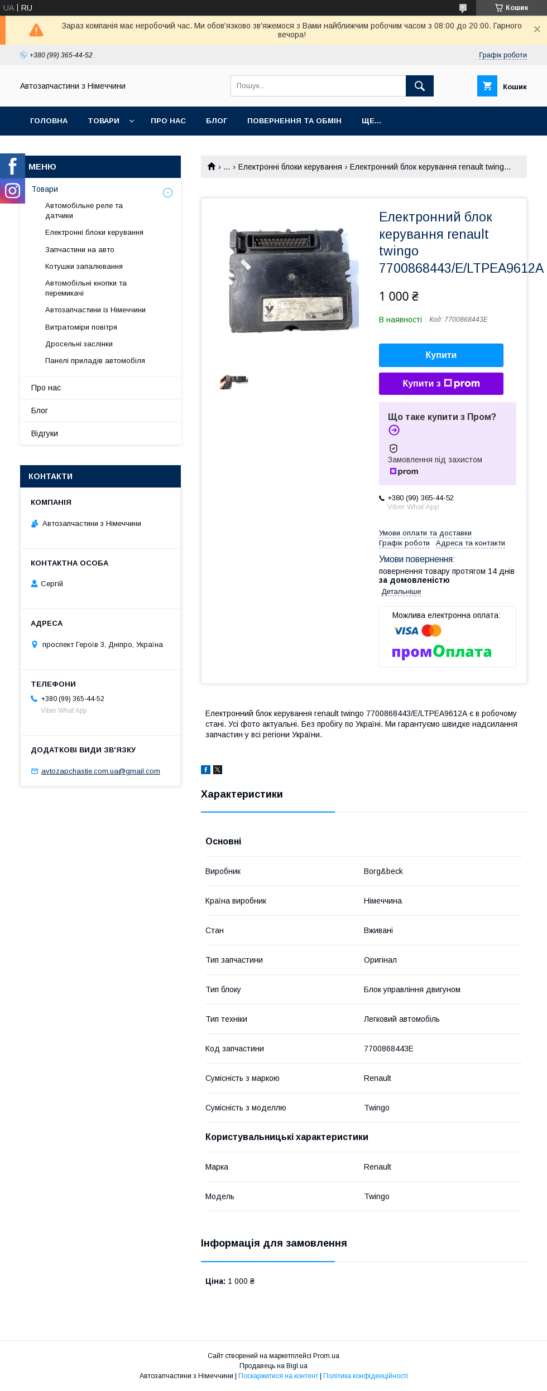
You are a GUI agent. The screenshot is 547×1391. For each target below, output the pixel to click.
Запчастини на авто (79, 249)
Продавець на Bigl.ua (273, 1366)
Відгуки (44, 433)
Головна (49, 121)
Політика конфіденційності (365, 1376)
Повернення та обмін (294, 121)
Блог (216, 121)
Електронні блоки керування (290, 166)
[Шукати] (420, 85)
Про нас (168, 121)
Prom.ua (326, 1356)
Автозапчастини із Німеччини (95, 310)
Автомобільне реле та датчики (84, 210)
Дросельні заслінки (79, 344)
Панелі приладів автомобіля (95, 360)
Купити (441, 355)
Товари (103, 121)
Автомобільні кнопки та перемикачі (86, 288)
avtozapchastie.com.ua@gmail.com (100, 771)
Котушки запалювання (84, 266)
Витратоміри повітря (81, 327)
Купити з (440, 384)
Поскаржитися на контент (278, 1376)
